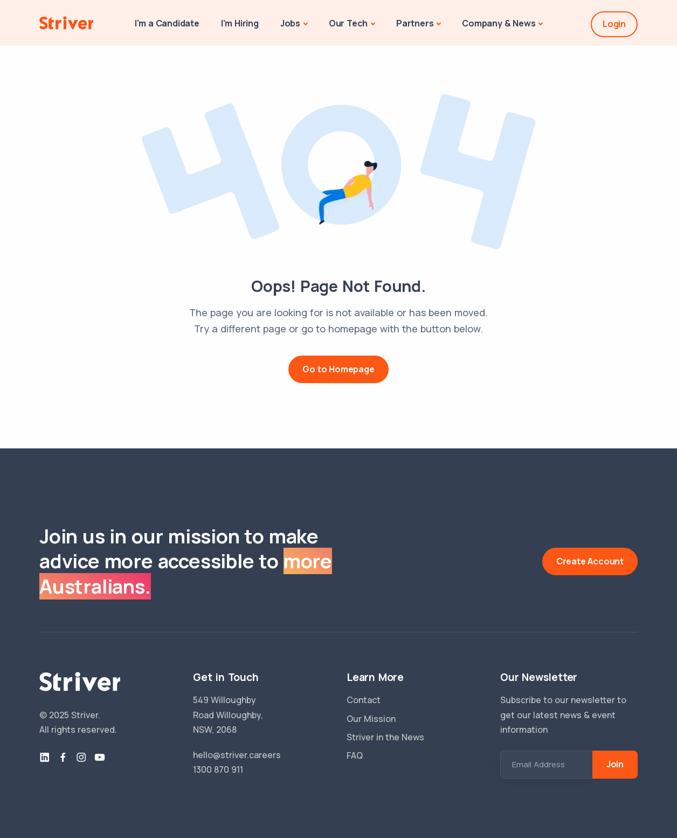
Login (614, 24)
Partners (414, 23)
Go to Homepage (338, 369)
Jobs (290, 23)
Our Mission (371, 719)
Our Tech (348, 23)
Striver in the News (385, 737)
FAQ (355, 755)
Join (615, 764)
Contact (364, 700)
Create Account (590, 561)
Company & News (498, 23)
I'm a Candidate (167, 23)
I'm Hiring (240, 23)
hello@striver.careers (237, 755)
